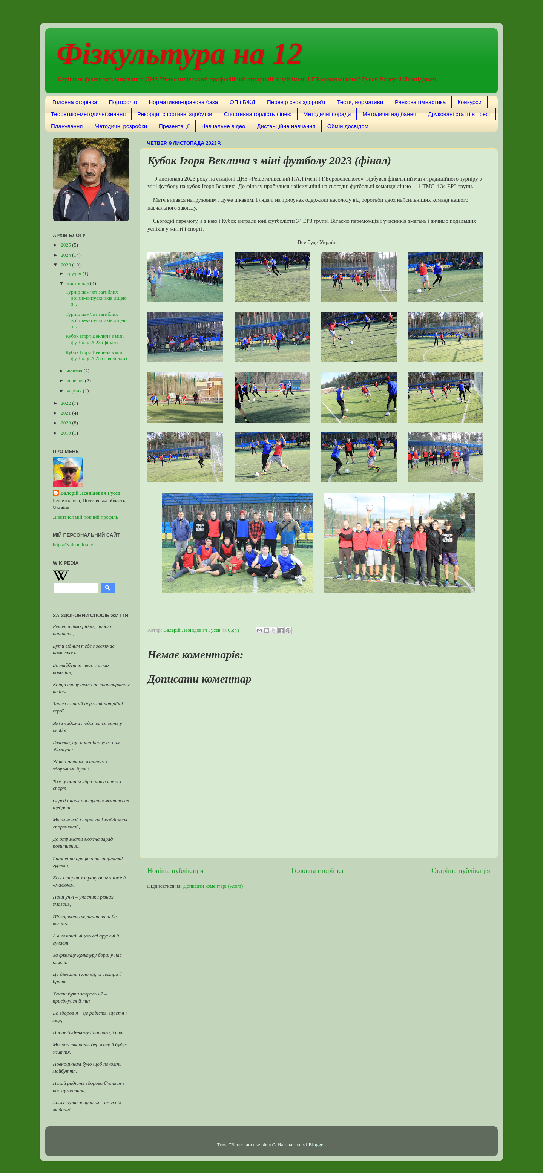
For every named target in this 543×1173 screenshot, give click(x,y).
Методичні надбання (389, 114)
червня (75, 391)
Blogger (316, 1144)
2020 (66, 423)
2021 (66, 413)
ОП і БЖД (242, 102)
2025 (66, 245)
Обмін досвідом (347, 126)
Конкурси (469, 102)
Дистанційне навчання (286, 126)
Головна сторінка (74, 102)
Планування (67, 126)
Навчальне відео (223, 126)
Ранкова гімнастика (420, 102)
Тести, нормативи (360, 102)
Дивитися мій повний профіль (85, 517)
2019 (66, 433)
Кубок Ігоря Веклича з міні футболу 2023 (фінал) (95, 339)
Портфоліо (123, 102)
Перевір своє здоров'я (296, 102)
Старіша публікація (460, 870)
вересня (76, 380)
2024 (66, 255)
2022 (66, 403)
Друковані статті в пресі (459, 114)
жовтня (75, 371)
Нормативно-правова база (183, 102)
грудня (75, 273)
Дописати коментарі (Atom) (213, 886)
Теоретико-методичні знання (88, 114)
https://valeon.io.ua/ (73, 544)
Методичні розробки (121, 126)
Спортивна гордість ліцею (257, 114)
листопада (78, 283)
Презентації (174, 126)
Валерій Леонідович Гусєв (90, 493)
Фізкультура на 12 (179, 53)
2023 (66, 265)
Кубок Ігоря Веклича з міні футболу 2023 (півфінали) (96, 355)
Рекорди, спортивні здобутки (174, 114)
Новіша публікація (175, 870)
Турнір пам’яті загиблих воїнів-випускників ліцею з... (96, 298)
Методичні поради (327, 114)
